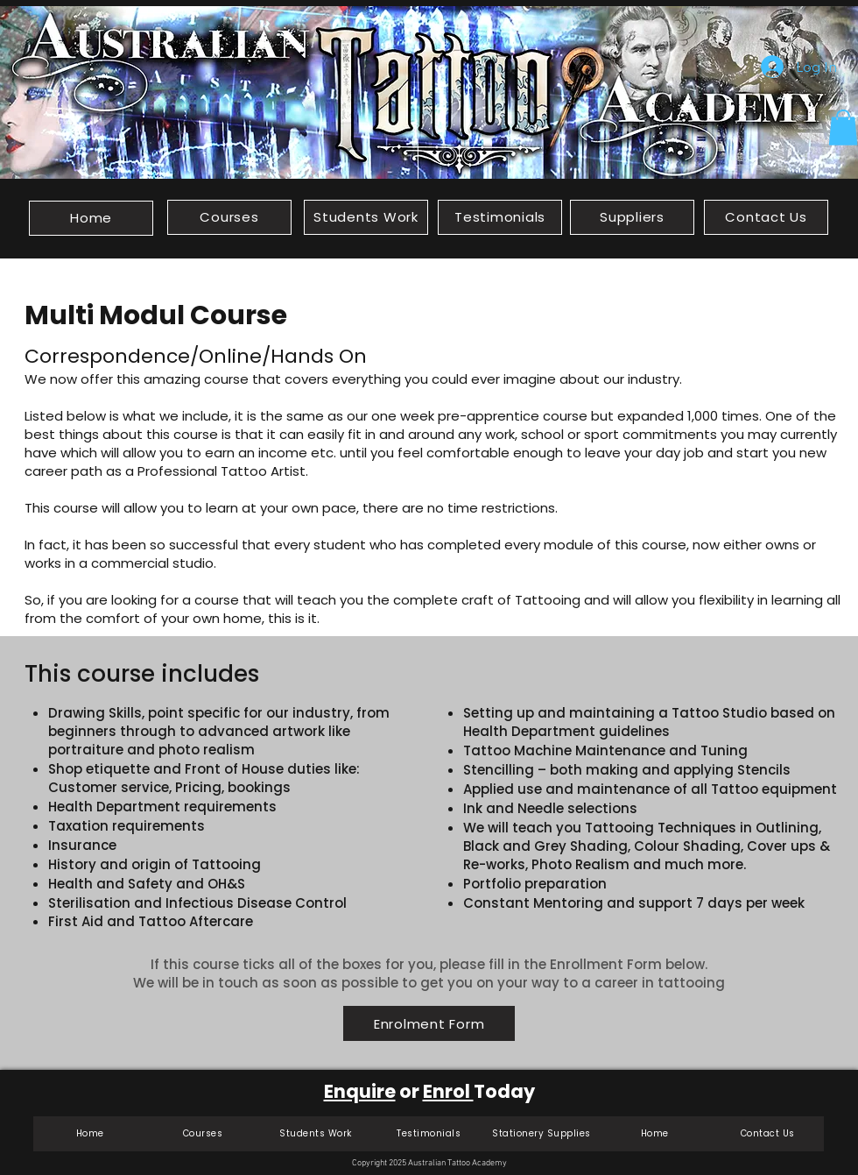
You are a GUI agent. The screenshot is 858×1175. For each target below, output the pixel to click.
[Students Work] (366, 217)
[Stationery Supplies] (541, 1133)
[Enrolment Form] (429, 1023)
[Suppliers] (632, 217)
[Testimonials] (500, 217)
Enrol (448, 1091)
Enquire (360, 1091)
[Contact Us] (766, 217)
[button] (843, 127)
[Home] (91, 218)
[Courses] (229, 217)
